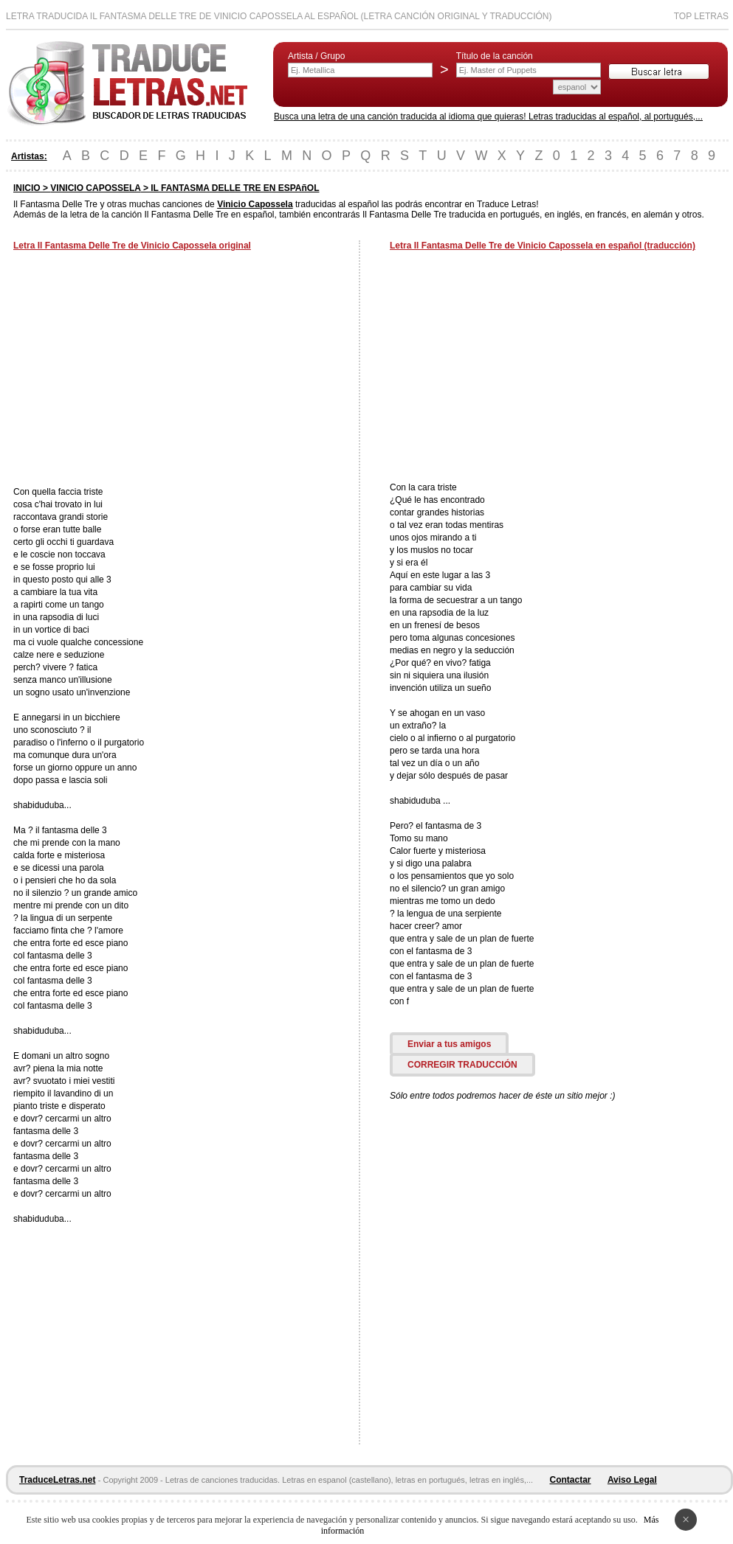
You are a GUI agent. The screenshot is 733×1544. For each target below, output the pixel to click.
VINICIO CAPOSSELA (95, 188)
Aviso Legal (632, 1480)
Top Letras (701, 16)
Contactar (570, 1480)
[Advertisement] (137, 370)
